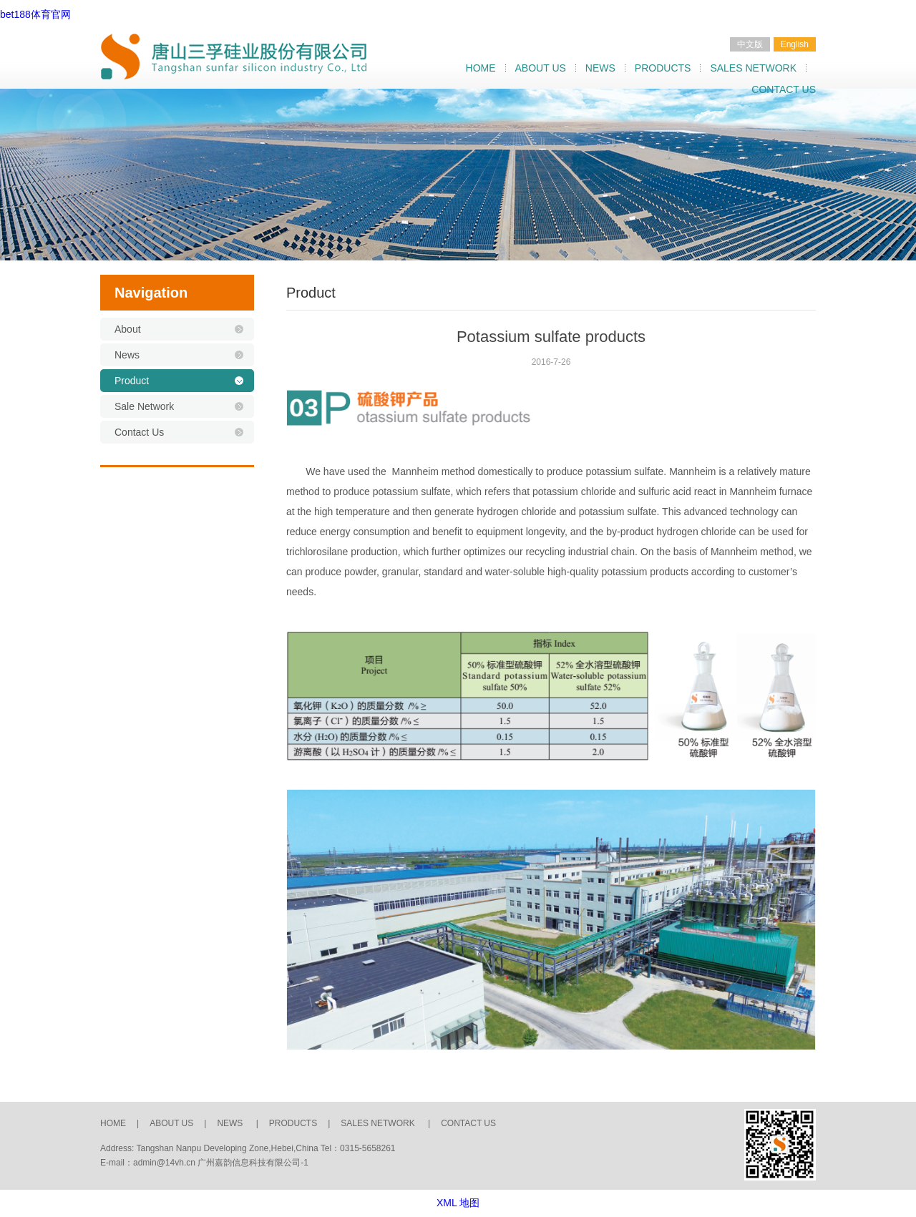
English (795, 44)
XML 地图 (458, 1202)
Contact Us (139, 432)
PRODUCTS (663, 68)
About (127, 329)
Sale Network (144, 406)
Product (131, 380)
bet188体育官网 (35, 14)
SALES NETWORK (753, 68)
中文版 (750, 44)
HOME (481, 68)
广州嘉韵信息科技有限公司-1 (253, 1163)
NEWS (600, 68)
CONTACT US (783, 89)
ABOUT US (540, 68)
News (127, 355)
